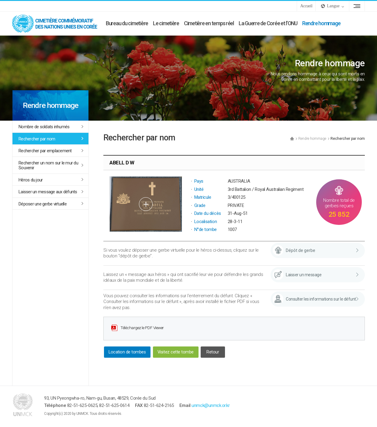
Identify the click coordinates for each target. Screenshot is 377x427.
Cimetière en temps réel (209, 23)
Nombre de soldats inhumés (44, 126)
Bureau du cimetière (127, 23)
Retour (212, 352)
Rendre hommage (321, 23)
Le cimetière (166, 23)
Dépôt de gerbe (300, 250)
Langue (333, 6)
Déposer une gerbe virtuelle (43, 204)
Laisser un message (303, 274)
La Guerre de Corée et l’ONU (268, 23)
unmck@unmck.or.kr (211, 405)
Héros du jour (31, 180)
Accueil (306, 6)
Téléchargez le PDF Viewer (142, 327)
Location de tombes (127, 352)
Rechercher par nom (37, 139)
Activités (115, 47)
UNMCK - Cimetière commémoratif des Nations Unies (57, 23)
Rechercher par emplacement (45, 150)
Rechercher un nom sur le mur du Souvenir (48, 165)
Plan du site (357, 6)
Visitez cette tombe (175, 352)
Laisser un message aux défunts (48, 192)
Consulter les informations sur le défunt (321, 299)
